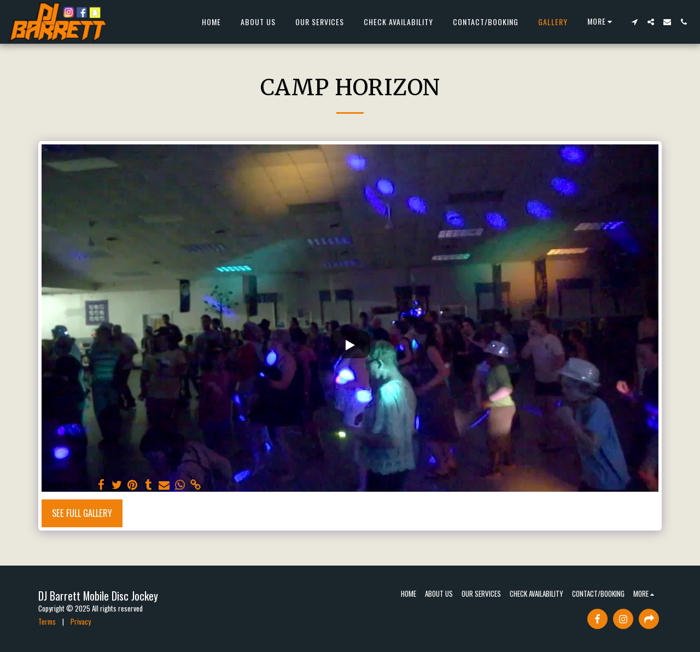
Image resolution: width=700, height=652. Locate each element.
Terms (47, 621)
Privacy (81, 621)
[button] (634, 22)
